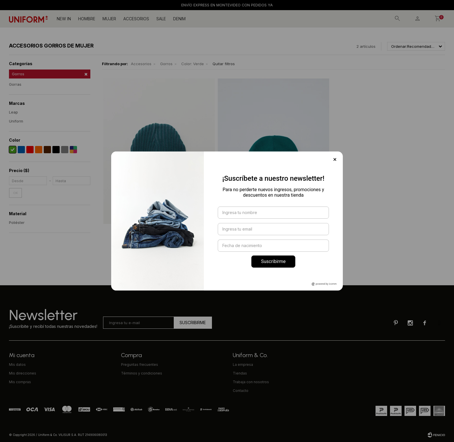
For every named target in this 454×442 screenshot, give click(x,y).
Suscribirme (273, 261)
